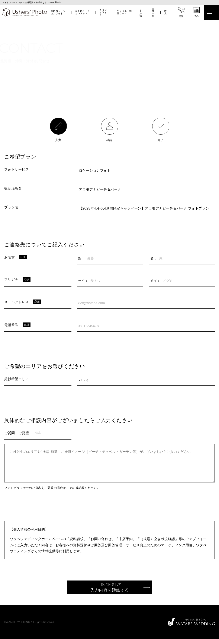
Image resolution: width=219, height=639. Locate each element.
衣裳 (165, 12)
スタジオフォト (103, 12)
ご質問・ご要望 (16, 433)
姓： (81, 258)
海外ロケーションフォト (82, 12)
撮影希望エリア (16, 379)
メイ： (155, 280)
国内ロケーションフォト (58, 12)
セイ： (83, 280)
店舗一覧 (153, 12)
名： (153, 258)
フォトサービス (16, 169)
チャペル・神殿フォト (124, 12)
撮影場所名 (13, 188)
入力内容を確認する (109, 587)
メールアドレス (16, 302)
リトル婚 (140, 12)
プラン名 (11, 207)
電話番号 (11, 325)
